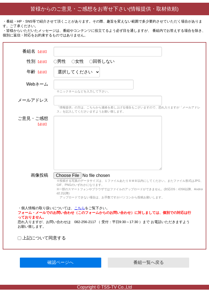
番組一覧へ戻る (148, 262)
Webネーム (37, 84)
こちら (79, 208)
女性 (78, 61)
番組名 (35, 51)
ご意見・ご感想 (33, 121)
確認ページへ (60, 262)
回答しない (102, 61)
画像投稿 (39, 175)
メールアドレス (33, 100)
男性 (60, 61)
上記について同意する (42, 238)
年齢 (37, 71)
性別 (37, 61)
